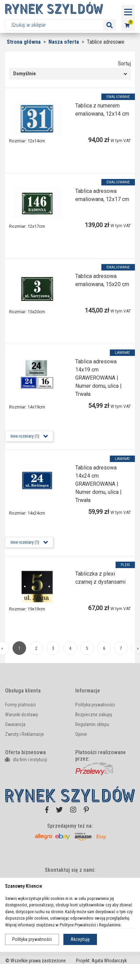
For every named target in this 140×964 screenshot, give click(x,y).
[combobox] (70, 74)
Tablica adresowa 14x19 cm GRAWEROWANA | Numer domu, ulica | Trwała (98, 377)
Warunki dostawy (21, 714)
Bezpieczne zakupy (93, 714)
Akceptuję (80, 939)
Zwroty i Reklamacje (24, 734)
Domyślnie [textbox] (24, 74)
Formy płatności (20, 704)
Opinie (81, 734)
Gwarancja (15, 724)
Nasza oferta (64, 42)
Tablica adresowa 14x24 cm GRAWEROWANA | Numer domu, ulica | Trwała (98, 483)
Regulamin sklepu (92, 724)
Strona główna (24, 42)
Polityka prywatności (32, 939)
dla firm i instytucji (26, 759)
